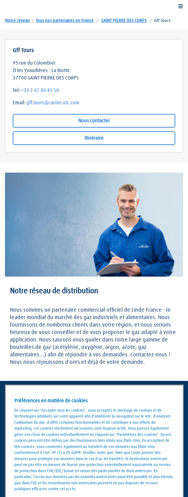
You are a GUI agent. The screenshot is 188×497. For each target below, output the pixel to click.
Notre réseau (17, 21)
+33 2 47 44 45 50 (40, 90)
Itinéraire (94, 138)
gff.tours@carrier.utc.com (52, 102)
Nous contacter (94, 120)
